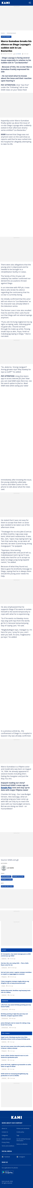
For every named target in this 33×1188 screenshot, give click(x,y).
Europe (3, 986)
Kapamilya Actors (18, 876)
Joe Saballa (18, 53)
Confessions (4, 967)
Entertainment (11, 33)
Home (3, 33)
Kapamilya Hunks (7, 879)
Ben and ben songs (7, 886)
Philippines (4, 976)
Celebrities (4, 958)
